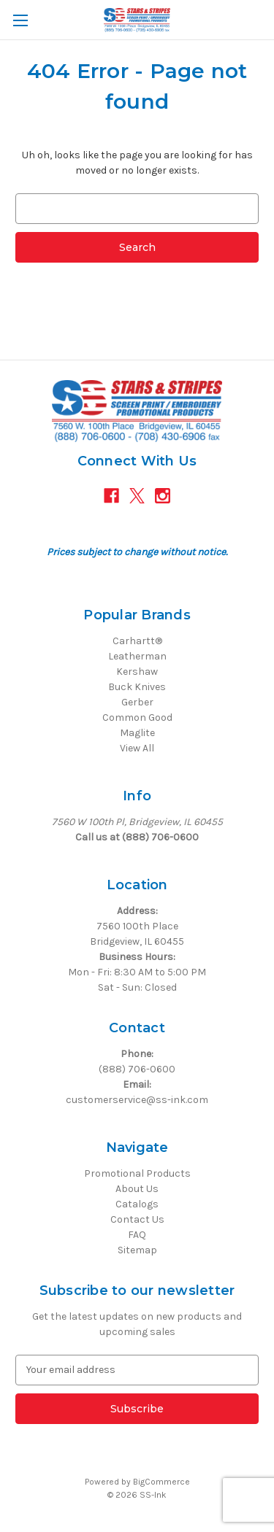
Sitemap (137, 1250)
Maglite (137, 733)
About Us (137, 1189)
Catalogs (137, 1204)
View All (137, 748)
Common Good (137, 717)
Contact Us (137, 1219)
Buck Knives (137, 687)
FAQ (137, 1235)
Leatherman (137, 656)
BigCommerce (161, 1482)
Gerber (137, 702)
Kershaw (137, 671)
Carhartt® (137, 641)
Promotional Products (137, 1173)
